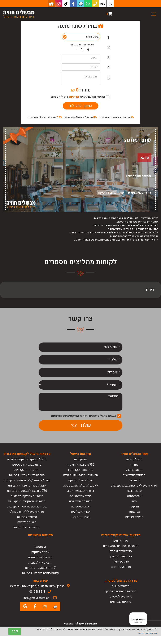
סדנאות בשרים (121, 586)
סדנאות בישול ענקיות (27, 527)
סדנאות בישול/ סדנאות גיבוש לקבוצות (134, 485)
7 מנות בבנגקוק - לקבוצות (40, 568)
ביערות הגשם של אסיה (80, 491)
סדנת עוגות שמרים (121, 551)
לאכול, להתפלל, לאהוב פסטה (80, 485)
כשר (103, 3)
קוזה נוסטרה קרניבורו (80, 470)
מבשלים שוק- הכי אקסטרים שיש (26, 459)
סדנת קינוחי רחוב (121, 567)
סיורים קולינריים (26, 522)
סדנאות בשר (134, 491)
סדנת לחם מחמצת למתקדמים (121, 546)
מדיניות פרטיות (134, 517)
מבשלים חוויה (134, 459)
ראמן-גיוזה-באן (80, 517)
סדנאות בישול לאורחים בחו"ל (27, 512)
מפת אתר (134, 512)
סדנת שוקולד (121, 561)
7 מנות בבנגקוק (40, 552)
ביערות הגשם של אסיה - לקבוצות (27, 506)
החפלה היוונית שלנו (80, 501)
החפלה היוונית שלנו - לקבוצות (27, 475)
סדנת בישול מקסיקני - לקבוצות (26, 501)
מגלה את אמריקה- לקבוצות (27, 496)
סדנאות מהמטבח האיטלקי (120, 591)
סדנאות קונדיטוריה (134, 475)
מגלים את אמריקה (80, 496)
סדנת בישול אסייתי (120, 596)
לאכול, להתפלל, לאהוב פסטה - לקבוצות (26, 480)
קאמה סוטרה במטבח (40, 557)
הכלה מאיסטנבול (81, 506)
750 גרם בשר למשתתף (80, 464)
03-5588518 (37, 592)
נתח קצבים (80, 459)
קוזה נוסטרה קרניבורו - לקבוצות (27, 485)
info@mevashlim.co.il (37, 598)
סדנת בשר (134, 480)
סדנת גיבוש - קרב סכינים (27, 464)
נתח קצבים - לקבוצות (26, 470)
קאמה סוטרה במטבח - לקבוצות (40, 573)
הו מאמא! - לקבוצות (40, 562)
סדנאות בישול (134, 470)
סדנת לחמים (120, 540)
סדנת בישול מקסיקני (80, 480)
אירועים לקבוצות (27, 517)
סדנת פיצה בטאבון (121, 556)
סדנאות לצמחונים (120, 602)
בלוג (134, 501)
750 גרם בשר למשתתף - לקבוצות (27, 491)
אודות (134, 464)
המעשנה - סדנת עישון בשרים (80, 475)
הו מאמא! (40, 547)
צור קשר (134, 506)
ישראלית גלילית (80, 512)
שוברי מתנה (134, 496)
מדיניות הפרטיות (147, 633)
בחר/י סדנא (92, 37)
